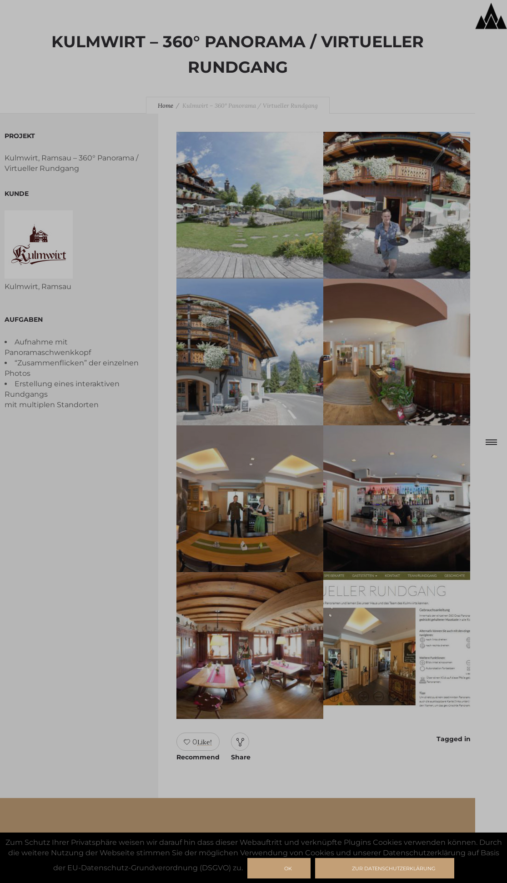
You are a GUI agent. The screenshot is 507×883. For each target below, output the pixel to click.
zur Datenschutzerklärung (394, 868)
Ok (288, 868)
